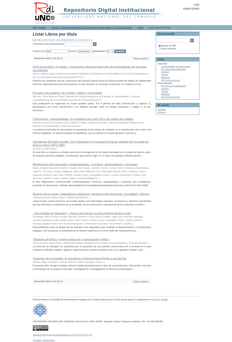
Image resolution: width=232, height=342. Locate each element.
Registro (162, 112)
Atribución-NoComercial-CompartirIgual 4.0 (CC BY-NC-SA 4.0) (62, 335)
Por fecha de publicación (173, 69)
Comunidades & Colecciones (175, 66)
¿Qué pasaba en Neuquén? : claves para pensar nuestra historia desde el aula (82, 213)
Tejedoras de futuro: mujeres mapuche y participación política (71, 239)
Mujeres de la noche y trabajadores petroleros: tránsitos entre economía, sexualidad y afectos (91, 194)
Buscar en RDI (167, 45)
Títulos (164, 74)
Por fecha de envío (170, 80)
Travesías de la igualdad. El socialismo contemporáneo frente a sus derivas (80, 258)
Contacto (37, 340)
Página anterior (141, 58)
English (195, 8)
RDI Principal (39, 27)
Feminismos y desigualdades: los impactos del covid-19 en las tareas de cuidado (83, 119)
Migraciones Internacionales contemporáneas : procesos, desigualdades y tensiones (85, 164)
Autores (165, 72)
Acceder (162, 109)
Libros (140, 27)
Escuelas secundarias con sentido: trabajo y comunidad (67, 92)
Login (196, 4)
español (187, 8)
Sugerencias (49, 340)
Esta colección (167, 48)
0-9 (34, 40)
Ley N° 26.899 (161, 299)
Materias (165, 77)
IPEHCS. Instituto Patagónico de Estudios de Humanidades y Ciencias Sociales (91, 27)
